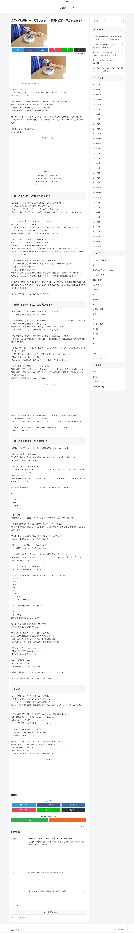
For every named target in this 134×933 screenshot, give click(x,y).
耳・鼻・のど (98, 324)
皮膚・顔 (96, 314)
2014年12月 (97, 246)
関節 (94, 343)
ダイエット (97, 265)
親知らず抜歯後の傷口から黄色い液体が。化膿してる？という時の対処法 (107, 37)
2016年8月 (97, 153)
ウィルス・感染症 (99, 260)
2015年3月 (97, 232)
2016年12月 (97, 134)
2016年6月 (97, 158)
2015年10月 (97, 197)
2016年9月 (97, 148)
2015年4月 (97, 227)
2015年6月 (97, 217)
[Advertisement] (48, 152)
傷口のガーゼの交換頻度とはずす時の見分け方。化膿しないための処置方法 (108, 53)
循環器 (14, 795)
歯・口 (95, 304)
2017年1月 (97, 129)
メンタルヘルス (98, 275)
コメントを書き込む (48, 913)
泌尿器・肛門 (98, 309)
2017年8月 (97, 109)
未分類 (95, 299)
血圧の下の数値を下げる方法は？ (48, 182)
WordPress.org (98, 387)
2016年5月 (97, 163)
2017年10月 (97, 104)
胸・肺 (95, 334)
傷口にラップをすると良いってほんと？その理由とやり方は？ (108, 61)
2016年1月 (97, 183)
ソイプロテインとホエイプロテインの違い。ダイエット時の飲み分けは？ (108, 69)
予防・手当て (98, 280)
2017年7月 (97, 114)
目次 (46, 171)
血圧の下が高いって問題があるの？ (48, 175)
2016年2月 (97, 178)
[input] (108, 21)
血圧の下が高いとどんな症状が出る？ (49, 178)
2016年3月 (97, 173)
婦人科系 (96, 285)
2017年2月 (97, 124)
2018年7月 (97, 85)
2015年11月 (97, 193)
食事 (94, 353)
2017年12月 (97, 95)
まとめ (39, 185)
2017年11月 (97, 99)
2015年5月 (97, 222)
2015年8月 (97, 207)
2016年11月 (97, 139)
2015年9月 (97, 202)
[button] (121, 21)
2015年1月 (97, 242)
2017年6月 (97, 119)
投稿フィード (98, 377)
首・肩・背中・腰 (99, 358)
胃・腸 (95, 329)
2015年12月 (97, 188)
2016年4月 (97, 168)
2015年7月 (97, 212)
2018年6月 (97, 90)
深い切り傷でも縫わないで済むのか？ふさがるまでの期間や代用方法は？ (108, 45)
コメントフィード (99, 382)
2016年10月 (97, 144)
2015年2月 (97, 237)
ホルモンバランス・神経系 (103, 270)
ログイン (96, 372)
